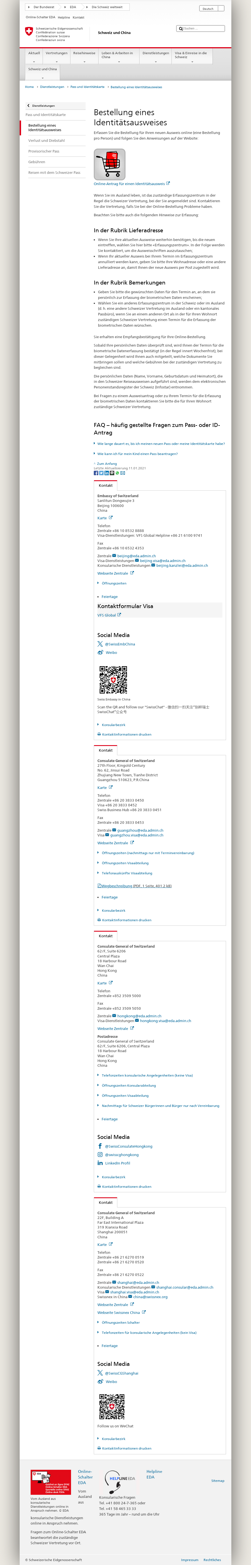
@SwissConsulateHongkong (128, 1146)
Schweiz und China (43, 73)
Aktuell (34, 57)
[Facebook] (96, 472)
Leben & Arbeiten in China (119, 57)
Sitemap (217, 1480)
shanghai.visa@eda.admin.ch (134, 1292)
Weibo (111, 652)
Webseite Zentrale (115, 573)
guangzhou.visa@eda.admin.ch (136, 835)
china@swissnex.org (150, 1297)
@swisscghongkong (122, 1154)
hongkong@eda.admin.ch (139, 1016)
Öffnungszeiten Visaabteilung (125, 863)
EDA (73, 7)
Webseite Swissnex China (121, 1312)
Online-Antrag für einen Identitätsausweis (132, 183)
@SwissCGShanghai (121, 1373)
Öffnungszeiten (113, 583)
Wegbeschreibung (136, 886)
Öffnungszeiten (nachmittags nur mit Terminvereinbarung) (147, 853)
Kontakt (103, 485)
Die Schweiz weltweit (107, 7)
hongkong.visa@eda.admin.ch (165, 1020)
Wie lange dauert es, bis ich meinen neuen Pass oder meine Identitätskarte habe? (161, 444)
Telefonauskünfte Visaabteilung (126, 873)
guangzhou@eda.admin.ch (140, 830)
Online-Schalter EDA (85, 1477)
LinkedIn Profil (117, 1163)
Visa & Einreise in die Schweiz (192, 57)
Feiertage (110, 596)
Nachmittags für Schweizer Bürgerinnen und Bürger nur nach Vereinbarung (160, 1106)
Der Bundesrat (44, 7)
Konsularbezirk (113, 725)
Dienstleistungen (156, 57)
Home (29, 87)
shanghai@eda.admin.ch (138, 1282)
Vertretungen (56, 57)
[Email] (122, 472)
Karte (105, 518)
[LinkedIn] (107, 472)
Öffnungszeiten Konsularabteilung (128, 1085)
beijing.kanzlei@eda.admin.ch (182, 565)
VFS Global (109, 615)
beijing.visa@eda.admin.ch (163, 560)
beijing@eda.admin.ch (136, 556)
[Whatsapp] (117, 472)
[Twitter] (101, 472)
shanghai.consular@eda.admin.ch (184, 1287)
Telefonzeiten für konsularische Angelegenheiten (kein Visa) (149, 1332)
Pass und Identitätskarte (87, 87)
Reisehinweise (84, 57)
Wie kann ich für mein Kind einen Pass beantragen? (137, 454)
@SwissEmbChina (120, 644)
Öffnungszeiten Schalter (120, 1322)
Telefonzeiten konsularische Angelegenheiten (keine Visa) (147, 1075)
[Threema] (112, 472)
